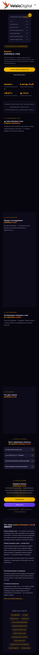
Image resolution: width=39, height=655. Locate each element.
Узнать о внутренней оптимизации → (13, 598)
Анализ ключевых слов (19, 640)
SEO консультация (26, 648)
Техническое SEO (14, 618)
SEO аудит (25, 615)
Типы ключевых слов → (19, 74)
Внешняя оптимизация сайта (19, 629)
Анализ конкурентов (13, 648)
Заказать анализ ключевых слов (20, 69)
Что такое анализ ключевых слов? (19, 450)
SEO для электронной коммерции (19, 622)
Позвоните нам (19, 499)
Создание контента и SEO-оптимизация (19, 644)
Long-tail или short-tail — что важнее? (19, 455)
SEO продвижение (15, 615)
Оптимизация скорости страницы (19, 637)
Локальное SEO (25, 618)
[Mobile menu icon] (35, 5)
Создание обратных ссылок (19, 633)
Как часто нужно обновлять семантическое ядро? (19, 461)
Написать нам (19, 504)
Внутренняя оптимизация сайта (19, 626)
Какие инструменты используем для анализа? (19, 466)
